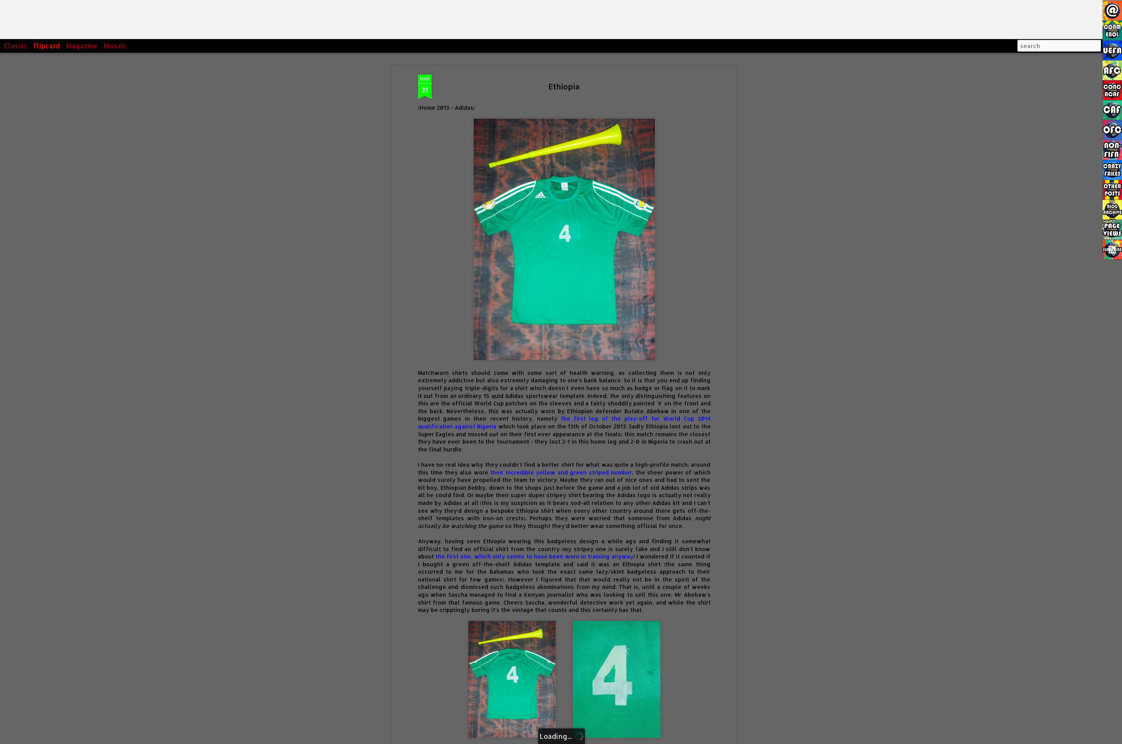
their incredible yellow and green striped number (561, 409)
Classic (15, 45)
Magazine (82, 45)
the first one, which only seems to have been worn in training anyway (534, 493)
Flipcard (46, 45)
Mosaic (115, 45)
